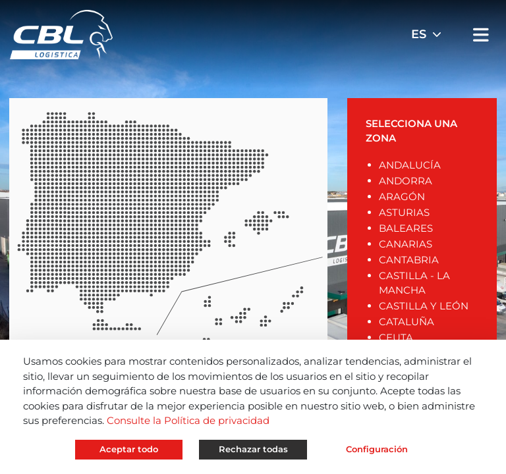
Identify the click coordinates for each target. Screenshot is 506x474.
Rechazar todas (253, 449)
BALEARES (406, 228)
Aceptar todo (128, 449)
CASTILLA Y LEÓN (423, 306)
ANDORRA (405, 180)
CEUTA (396, 337)
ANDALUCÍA (410, 165)
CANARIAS (405, 244)
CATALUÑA (406, 321)
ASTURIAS (404, 212)
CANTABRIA (409, 259)
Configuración (377, 449)
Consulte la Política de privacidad (188, 420)
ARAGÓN (402, 196)
